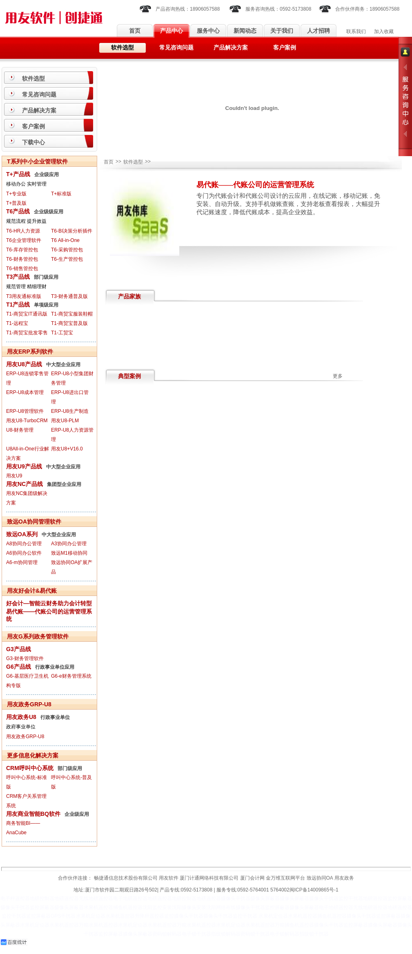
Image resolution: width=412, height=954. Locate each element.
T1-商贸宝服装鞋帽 (72, 314)
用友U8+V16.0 (67, 449)
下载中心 (33, 142)
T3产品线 (18, 276)
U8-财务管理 (19, 430)
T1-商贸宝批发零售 (27, 333)
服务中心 (208, 31)
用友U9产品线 (24, 466)
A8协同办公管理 (24, 543)
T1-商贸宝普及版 (69, 323)
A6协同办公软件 (24, 553)
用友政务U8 (21, 717)
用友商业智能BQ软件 (33, 814)
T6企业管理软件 (23, 240)
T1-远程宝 (17, 323)
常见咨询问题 (176, 48)
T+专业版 (16, 194)
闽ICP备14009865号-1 (314, 890)
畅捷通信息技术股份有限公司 (126, 878)
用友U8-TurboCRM (27, 420)
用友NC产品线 (24, 484)
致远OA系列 (22, 534)
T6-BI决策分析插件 (71, 231)
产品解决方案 (231, 48)
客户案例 (284, 48)
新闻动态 (245, 31)
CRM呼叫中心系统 (29, 768)
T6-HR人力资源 (23, 231)
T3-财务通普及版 (69, 296)
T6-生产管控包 (67, 259)
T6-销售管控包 (22, 268)
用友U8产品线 (24, 364)
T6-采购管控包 (67, 250)
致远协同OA (320, 878)
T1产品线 (18, 304)
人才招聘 (318, 31)
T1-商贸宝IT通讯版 (26, 314)
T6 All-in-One (65, 240)
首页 (134, 31)
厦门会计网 (252, 878)
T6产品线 (18, 211)
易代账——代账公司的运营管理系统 (49, 615)
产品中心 (171, 31)
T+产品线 (18, 174)
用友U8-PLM (65, 420)
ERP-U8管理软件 (25, 411)
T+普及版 (16, 203)
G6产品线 (18, 666)
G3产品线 (18, 649)
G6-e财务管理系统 (71, 676)
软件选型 (122, 48)
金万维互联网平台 (285, 878)
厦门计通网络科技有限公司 (209, 878)
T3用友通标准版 (23, 296)
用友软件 (168, 878)
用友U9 (14, 476)
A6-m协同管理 (22, 562)
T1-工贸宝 (62, 333)
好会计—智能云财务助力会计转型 (49, 603)
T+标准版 (61, 194)
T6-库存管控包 (22, 250)
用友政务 (344, 878)
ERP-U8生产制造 (70, 411)
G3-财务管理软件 (25, 658)
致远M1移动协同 (69, 553)
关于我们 (281, 31)
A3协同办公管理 (69, 543)
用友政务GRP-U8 (25, 736)
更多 (338, 376)
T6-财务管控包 (22, 259)
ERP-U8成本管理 (25, 392)
